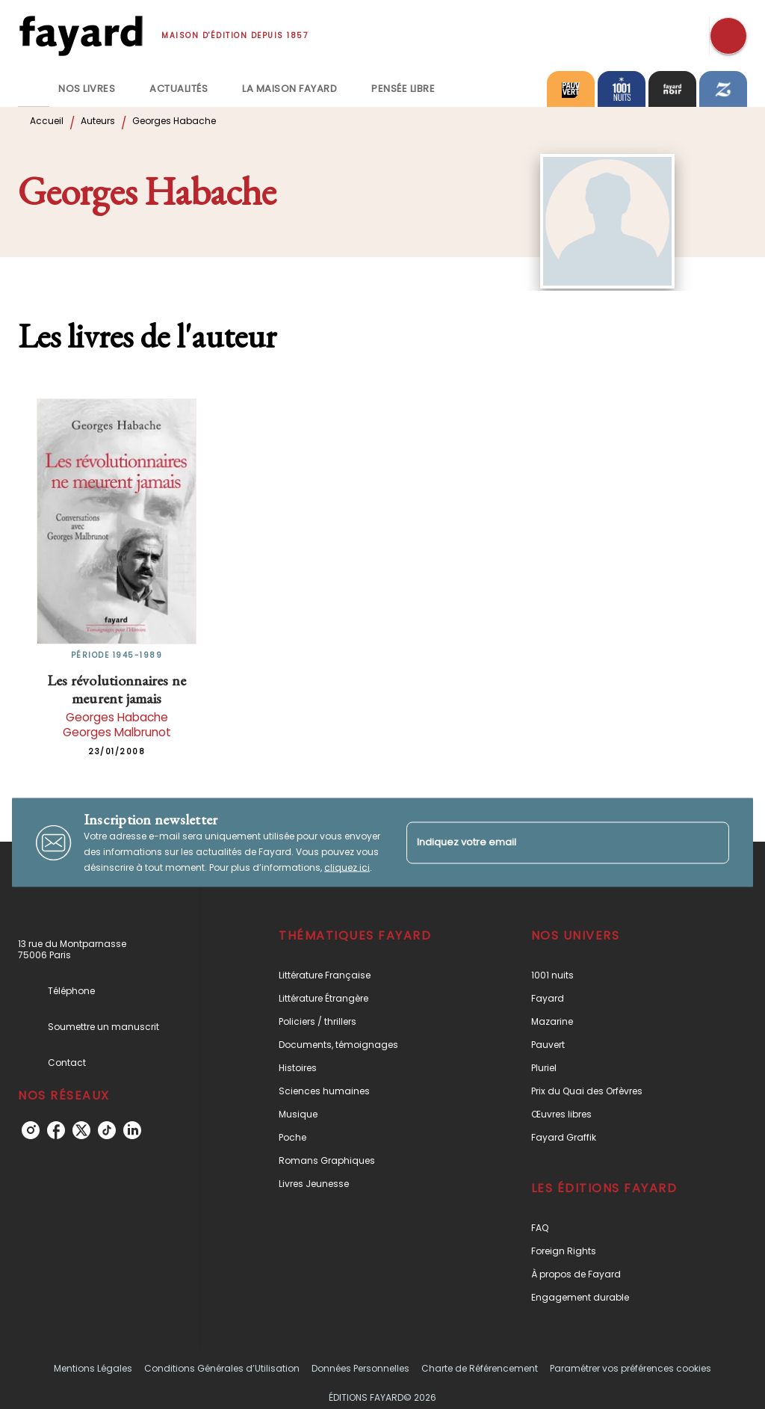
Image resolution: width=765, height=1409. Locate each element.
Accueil (47, 120)
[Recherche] (728, 36)
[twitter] (81, 1130)
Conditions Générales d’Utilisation (222, 1368)
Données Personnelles (360, 1368)
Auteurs (98, 120)
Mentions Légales (93, 1368)
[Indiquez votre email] (549, 842)
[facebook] (56, 1130)
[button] (369, 975)
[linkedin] (132, 1130)
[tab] (33, 89)
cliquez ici (347, 867)
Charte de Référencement (479, 1368)
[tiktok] (107, 1130)
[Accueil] (80, 35)
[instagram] (30, 1130)
